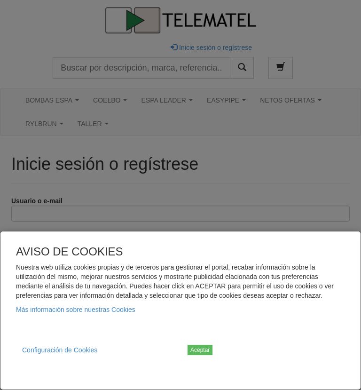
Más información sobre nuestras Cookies (75, 309)
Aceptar (200, 350)
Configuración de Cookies (59, 350)
